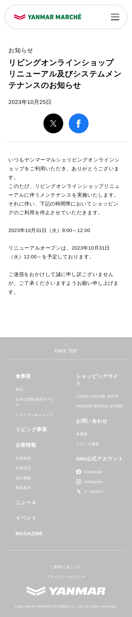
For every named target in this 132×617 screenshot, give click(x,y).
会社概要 (23, 478)
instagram (93, 481)
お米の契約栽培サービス (35, 402)
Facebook (93, 472)
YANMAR (66, 591)
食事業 (23, 376)
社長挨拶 (23, 458)
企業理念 (23, 468)
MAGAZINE (29, 533)
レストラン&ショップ (34, 415)
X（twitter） (95, 491)
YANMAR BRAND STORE (99, 406)
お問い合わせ (91, 421)
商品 (19, 389)
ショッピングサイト (97, 380)
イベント (26, 518)
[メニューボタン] (115, 17)
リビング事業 (31, 429)
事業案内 (23, 487)
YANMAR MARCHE (47, 16)
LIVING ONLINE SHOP (97, 396)
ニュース (26, 502)
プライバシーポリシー (66, 576)
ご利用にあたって (66, 567)
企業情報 (26, 445)
